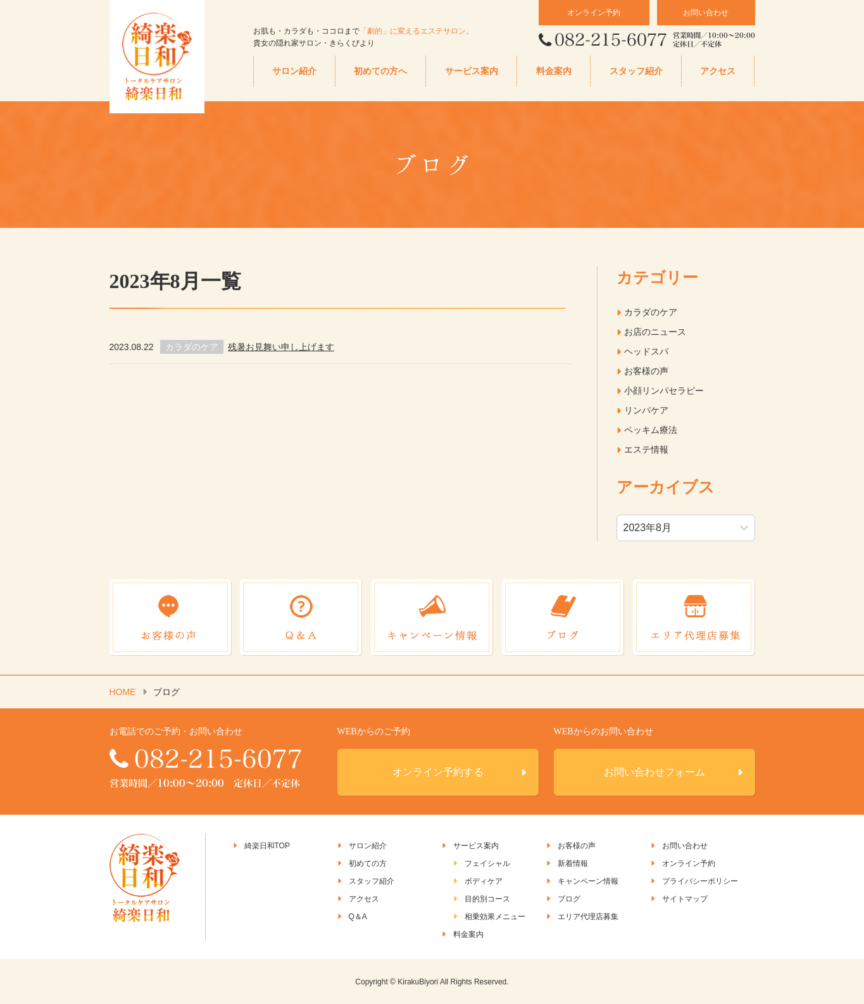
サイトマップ (685, 898)
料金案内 (554, 71)
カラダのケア (650, 312)
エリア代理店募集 (588, 916)
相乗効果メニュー (495, 916)
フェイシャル (487, 863)
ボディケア (484, 881)
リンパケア (646, 410)
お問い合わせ (706, 12)
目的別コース (487, 898)
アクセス (718, 71)
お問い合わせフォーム (654, 772)
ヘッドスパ (646, 351)
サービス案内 (471, 71)
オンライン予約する (438, 772)
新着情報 (573, 863)
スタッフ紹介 (636, 71)
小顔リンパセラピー (664, 391)
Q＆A (358, 916)
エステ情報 (646, 449)
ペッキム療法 (650, 430)
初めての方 (368, 863)
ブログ (569, 898)
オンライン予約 (593, 12)
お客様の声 (646, 371)
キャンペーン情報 (588, 881)
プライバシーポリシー (700, 881)
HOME (123, 692)
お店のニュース (655, 332)
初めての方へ (380, 71)
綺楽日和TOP (267, 845)
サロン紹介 (294, 71)
